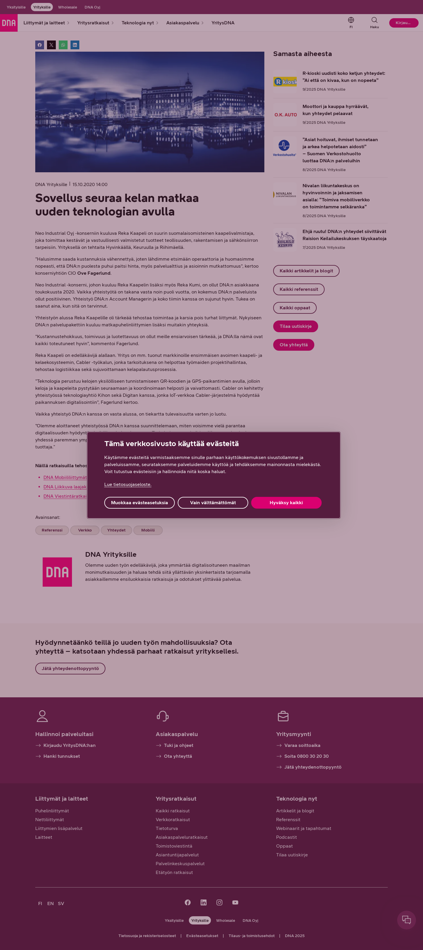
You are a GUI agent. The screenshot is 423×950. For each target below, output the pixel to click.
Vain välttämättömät (213, 502)
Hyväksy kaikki (286, 502)
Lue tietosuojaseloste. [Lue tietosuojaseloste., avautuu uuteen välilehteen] (128, 484)
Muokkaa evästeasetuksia (139, 502)
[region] (214, 475)
